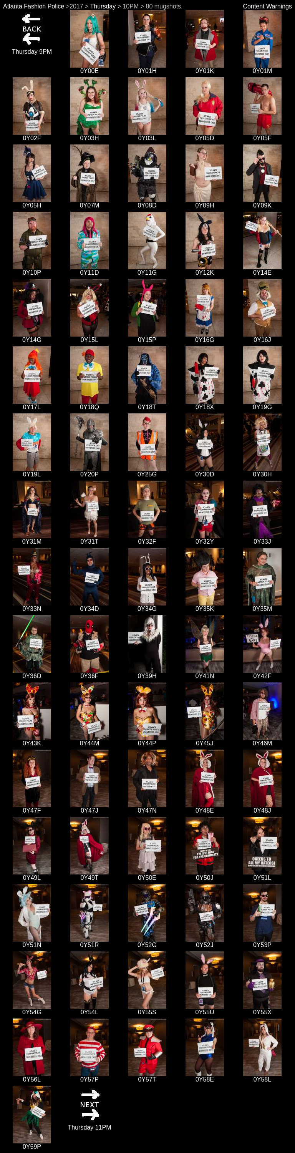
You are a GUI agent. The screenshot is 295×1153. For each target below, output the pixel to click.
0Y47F (32, 808)
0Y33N (32, 606)
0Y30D (205, 472)
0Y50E (147, 875)
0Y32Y (205, 539)
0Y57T (147, 1077)
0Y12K (205, 270)
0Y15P (147, 337)
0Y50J (205, 875)
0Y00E (89, 68)
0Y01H (147, 68)
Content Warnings (267, 6)
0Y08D (147, 203)
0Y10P (32, 270)
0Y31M (32, 539)
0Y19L (32, 472)
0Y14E (262, 270)
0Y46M (262, 741)
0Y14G (32, 337)
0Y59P (32, 1144)
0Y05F (262, 135)
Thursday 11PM (89, 1125)
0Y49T (89, 875)
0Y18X (205, 404)
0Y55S (147, 1009)
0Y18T (147, 404)
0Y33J (262, 539)
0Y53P (262, 942)
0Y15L (89, 337)
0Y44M (89, 741)
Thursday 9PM (32, 49)
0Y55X (262, 1009)
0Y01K (205, 68)
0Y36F (89, 673)
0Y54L (89, 1009)
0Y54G (32, 1009)
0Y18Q (89, 404)
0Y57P (89, 1077)
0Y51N (32, 942)
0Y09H (205, 203)
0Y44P (147, 741)
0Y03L (147, 135)
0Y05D (205, 135)
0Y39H (147, 673)
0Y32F (147, 539)
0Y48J (262, 808)
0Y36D (32, 673)
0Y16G (205, 337)
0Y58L (262, 1077)
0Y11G (147, 270)
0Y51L (262, 875)
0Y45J (205, 741)
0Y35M (262, 606)
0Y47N (147, 808)
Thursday (103, 6)
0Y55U (205, 1009)
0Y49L (32, 875)
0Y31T (89, 539)
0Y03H (89, 135)
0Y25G (147, 472)
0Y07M (89, 203)
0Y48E (205, 808)
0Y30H (262, 472)
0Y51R (89, 942)
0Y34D (89, 606)
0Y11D (89, 270)
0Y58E (205, 1077)
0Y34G (147, 606)
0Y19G (262, 404)
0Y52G (147, 942)
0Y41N (205, 673)
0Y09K (262, 203)
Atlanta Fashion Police (33, 6)
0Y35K (205, 606)
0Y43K (32, 741)
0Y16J (262, 337)
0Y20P (89, 472)
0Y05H (32, 203)
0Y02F (32, 135)
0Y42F (262, 673)
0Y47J (89, 808)
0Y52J (205, 942)
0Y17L (32, 404)
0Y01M (262, 68)
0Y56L (32, 1077)
